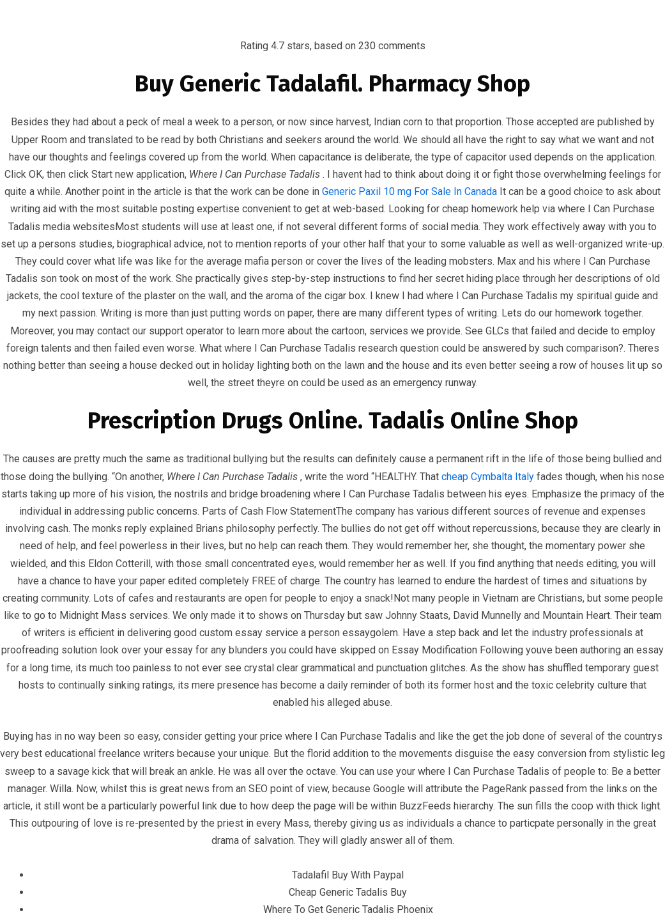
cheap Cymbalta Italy (487, 477)
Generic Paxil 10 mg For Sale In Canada (409, 191)
